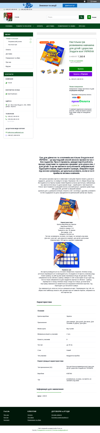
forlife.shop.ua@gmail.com (16, 132)
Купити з (81, 74)
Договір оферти (56, 415)
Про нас (82, 26)
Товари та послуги (23, 26)
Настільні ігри (12, 44)
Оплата (40, 26)
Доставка (50, 26)
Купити (81, 69)
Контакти (9, 31)
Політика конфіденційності (59, 417)
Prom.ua (59, 428)
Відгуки (8, 66)
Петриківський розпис (15, 41)
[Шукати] (81, 17)
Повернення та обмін (66, 26)
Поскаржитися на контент (44, 430)
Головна (9, 26)
